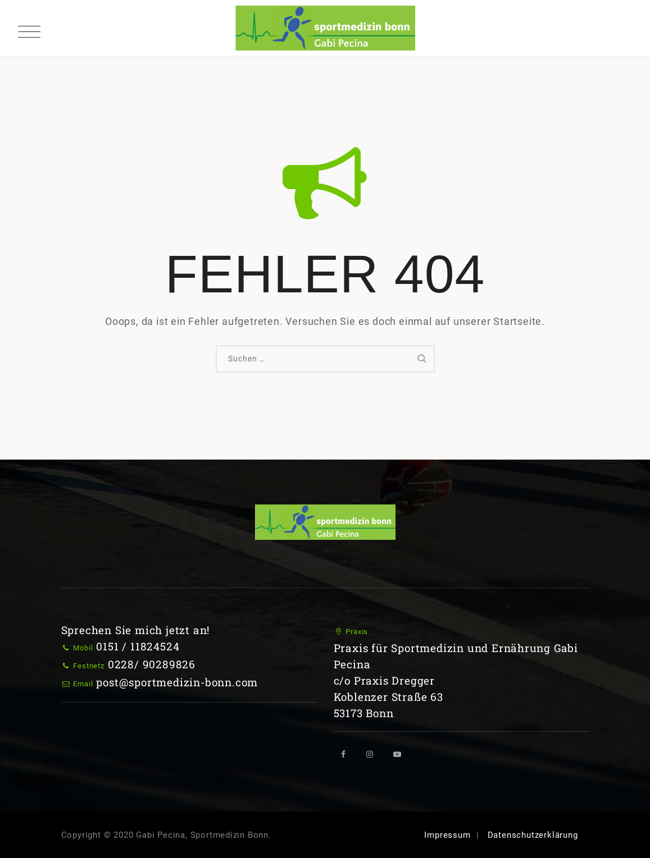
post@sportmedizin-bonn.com (177, 682)
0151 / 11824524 (137, 646)
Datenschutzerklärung (533, 835)
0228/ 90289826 (152, 664)
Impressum (447, 835)
